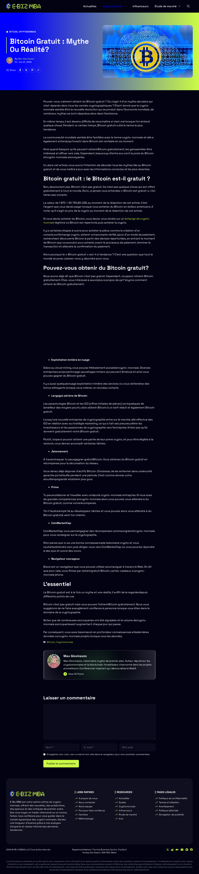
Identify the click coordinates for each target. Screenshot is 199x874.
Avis (121, 818)
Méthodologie (86, 818)
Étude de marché (169, 6)
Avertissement (166, 806)
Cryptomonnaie (116, 6)
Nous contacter (87, 802)
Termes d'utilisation (169, 802)
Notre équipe (85, 806)
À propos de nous (88, 798)
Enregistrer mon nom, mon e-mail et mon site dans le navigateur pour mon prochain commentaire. (98, 754)
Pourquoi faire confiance (92, 810)
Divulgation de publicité (171, 814)
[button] (188, 6)
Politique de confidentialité (173, 798)
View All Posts (76, 673)
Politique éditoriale (168, 810)
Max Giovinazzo (26, 58)
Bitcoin (13, 31)
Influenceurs (140, 6)
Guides (122, 802)
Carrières (83, 814)
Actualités (89, 6)
